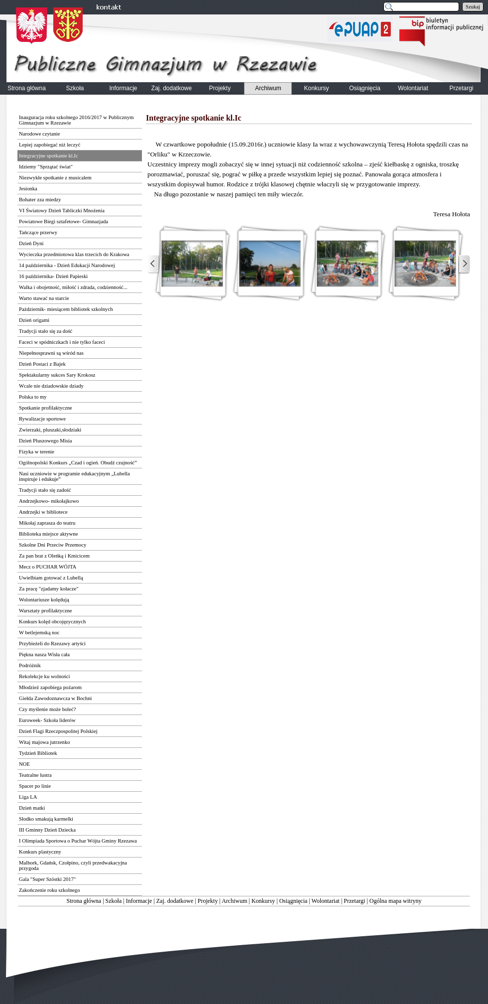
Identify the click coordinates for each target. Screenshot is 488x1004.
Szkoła (114, 900)
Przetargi (354, 900)
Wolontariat (326, 900)
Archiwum (234, 900)
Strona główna (84, 900)
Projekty (208, 900)
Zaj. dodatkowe (175, 900)
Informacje (139, 900)
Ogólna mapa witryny (395, 900)
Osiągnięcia (293, 900)
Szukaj (473, 6)
